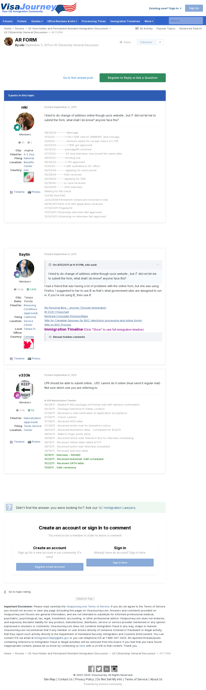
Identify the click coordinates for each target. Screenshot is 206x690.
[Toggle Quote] (50, 264)
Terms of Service (136, 679)
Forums (8, 21)
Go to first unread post (78, 77)
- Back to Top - (85, 598)
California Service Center (30, 320)
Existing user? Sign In (165, 8)
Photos (36, 191)
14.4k (19, 289)
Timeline (19, 191)
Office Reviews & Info (62, 21)
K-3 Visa (29, 154)
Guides (37, 21)
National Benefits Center (29, 162)
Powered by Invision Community (103, 684)
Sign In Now (120, 562)
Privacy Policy (84, 679)
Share (125, 42)
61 (21, 142)
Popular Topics (166, 28)
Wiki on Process (57, 324)
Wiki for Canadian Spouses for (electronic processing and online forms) (93, 320)
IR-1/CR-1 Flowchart (56, 311)
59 (31, 410)
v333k (24, 375)
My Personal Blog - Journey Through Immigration (75, 307)
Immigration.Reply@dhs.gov (51, 637)
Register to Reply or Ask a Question (133, 77)
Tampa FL (30, 328)
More (149, 21)
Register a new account (50, 566)
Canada (29, 336)
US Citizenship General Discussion (76, 45)
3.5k (20, 410)
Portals (22, 21)
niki (21, 45)
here (82, 645)
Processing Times (94, 21)
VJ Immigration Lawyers (117, 508)
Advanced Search (190, 28)
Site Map (50, 679)
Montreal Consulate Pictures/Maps (66, 316)
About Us (156, 679)
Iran (26, 170)
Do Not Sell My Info (109, 679)
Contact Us (65, 679)
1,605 (31, 289)
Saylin (24, 254)
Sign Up (194, 8)
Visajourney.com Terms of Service (87, 606)
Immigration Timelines (125, 21)
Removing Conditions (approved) (31, 309)
